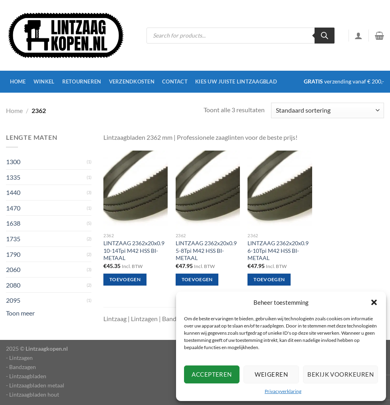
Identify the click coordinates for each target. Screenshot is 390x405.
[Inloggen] (358, 35)
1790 (13, 254)
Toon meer (20, 313)
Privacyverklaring (283, 391)
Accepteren (212, 374)
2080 (13, 285)
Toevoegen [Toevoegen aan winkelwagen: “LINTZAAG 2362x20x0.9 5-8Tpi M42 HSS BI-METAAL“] (197, 279)
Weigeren (271, 374)
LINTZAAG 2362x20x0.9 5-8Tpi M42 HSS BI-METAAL (206, 250)
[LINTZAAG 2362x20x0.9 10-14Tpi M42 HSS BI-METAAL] (135, 190)
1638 (13, 223)
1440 (13, 192)
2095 (13, 300)
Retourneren (81, 81)
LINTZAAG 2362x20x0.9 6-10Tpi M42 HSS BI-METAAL (278, 250)
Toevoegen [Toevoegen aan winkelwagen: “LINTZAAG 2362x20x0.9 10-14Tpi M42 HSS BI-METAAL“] (125, 279)
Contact (175, 81)
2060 (13, 269)
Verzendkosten (131, 81)
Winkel (44, 81)
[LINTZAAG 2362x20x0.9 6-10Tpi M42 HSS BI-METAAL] (279, 190)
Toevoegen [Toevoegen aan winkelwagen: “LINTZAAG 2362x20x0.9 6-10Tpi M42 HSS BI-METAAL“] (269, 279)
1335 (13, 177)
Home (18, 81)
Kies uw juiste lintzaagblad (236, 81)
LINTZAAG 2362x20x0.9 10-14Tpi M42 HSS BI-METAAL (133, 250)
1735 (13, 238)
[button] (374, 302)
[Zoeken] (325, 36)
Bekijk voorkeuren (340, 374)
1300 (13, 161)
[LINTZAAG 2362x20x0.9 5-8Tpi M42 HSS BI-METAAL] (208, 190)
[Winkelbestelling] (327, 110)
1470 (13, 208)
